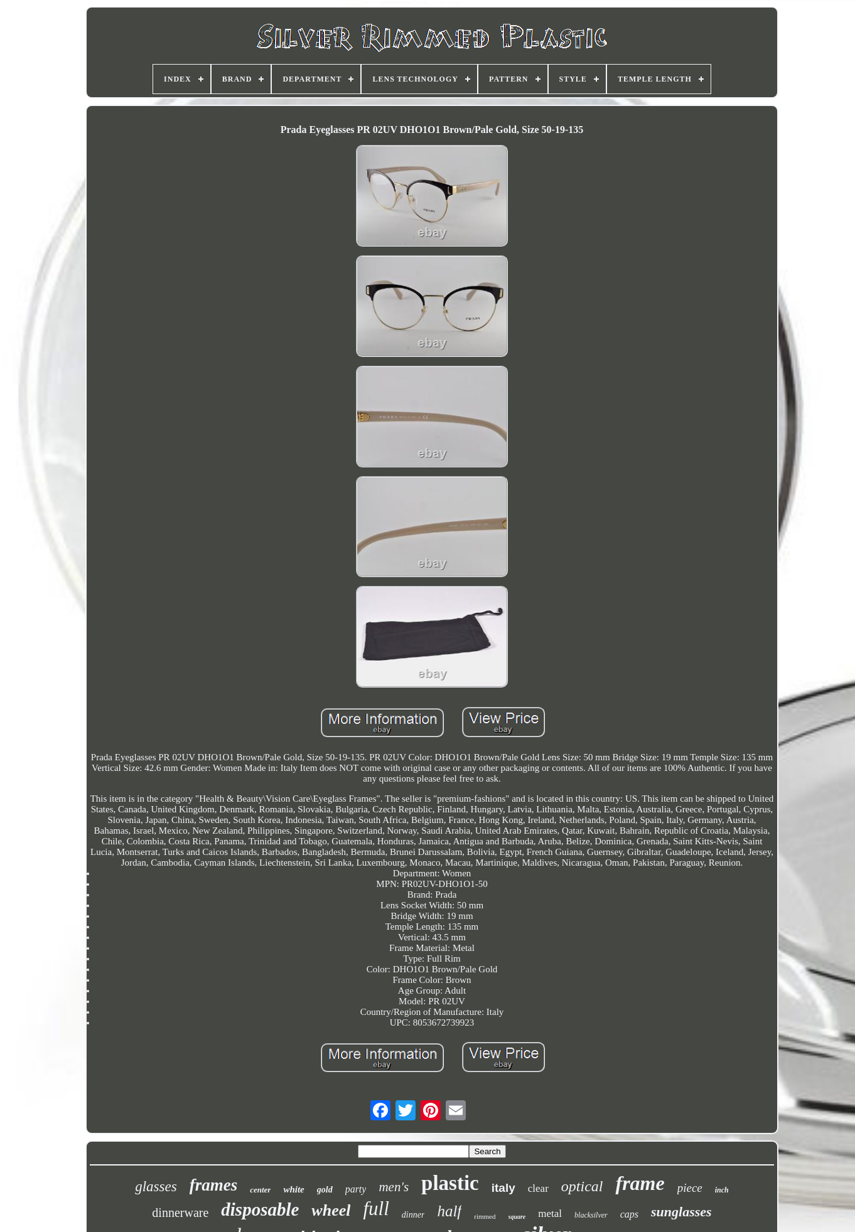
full (376, 1208)
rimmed (484, 1216)
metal (550, 1213)
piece (689, 1187)
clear (538, 1188)
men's (394, 1186)
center (260, 1189)
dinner (413, 1214)
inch (722, 1190)
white (293, 1189)
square (517, 1216)
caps (629, 1214)
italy (503, 1187)
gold (325, 1189)
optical (582, 1186)
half (449, 1211)
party (356, 1189)
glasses (155, 1186)
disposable (260, 1209)
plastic (450, 1183)
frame (639, 1183)
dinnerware (180, 1212)
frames (214, 1185)
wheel (330, 1210)
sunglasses (681, 1211)
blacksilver (591, 1215)
